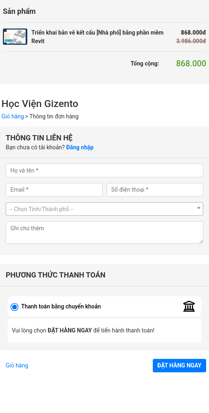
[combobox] (104, 209)
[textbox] (104, 209)
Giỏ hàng (13, 116)
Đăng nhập (79, 147)
